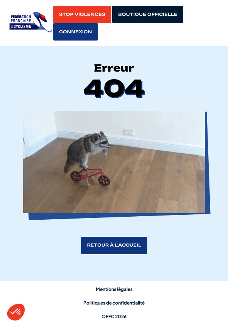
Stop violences (82, 14)
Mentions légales (114, 289)
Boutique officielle (147, 14)
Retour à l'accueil (114, 245)
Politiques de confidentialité (114, 303)
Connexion (75, 31)
